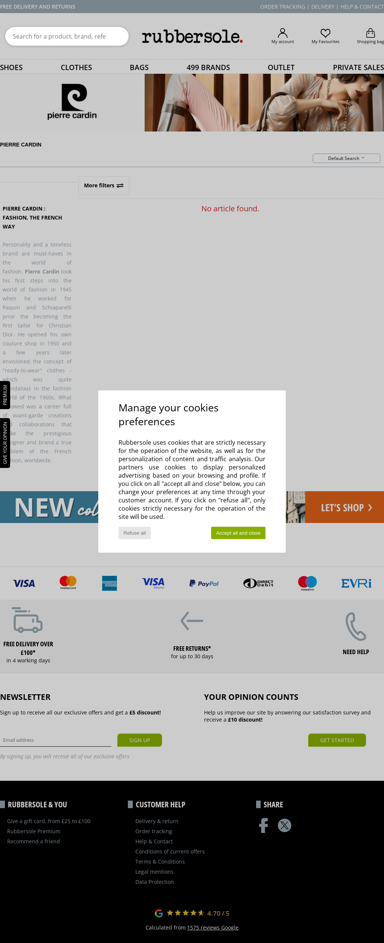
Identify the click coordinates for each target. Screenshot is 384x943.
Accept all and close (238, 533)
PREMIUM (5, 395)
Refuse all (134, 533)
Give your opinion (5, 443)
